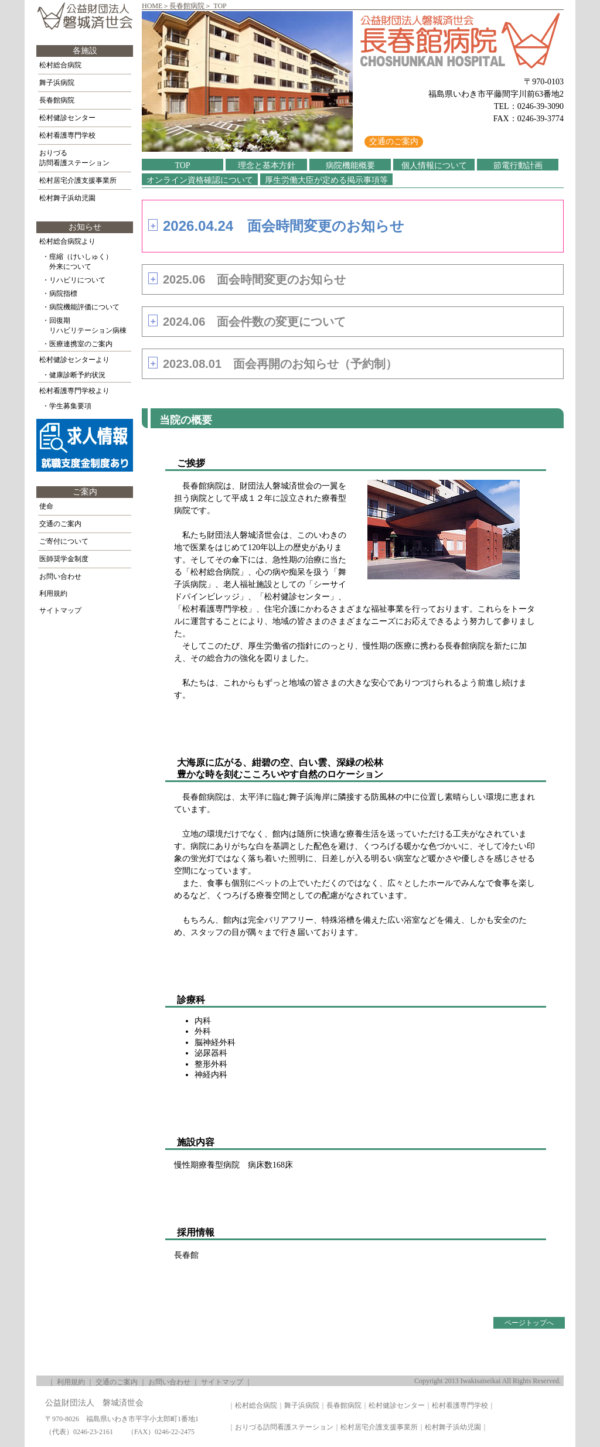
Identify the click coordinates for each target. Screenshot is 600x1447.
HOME (152, 6)
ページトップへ (529, 1323)
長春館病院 (186, 6)
